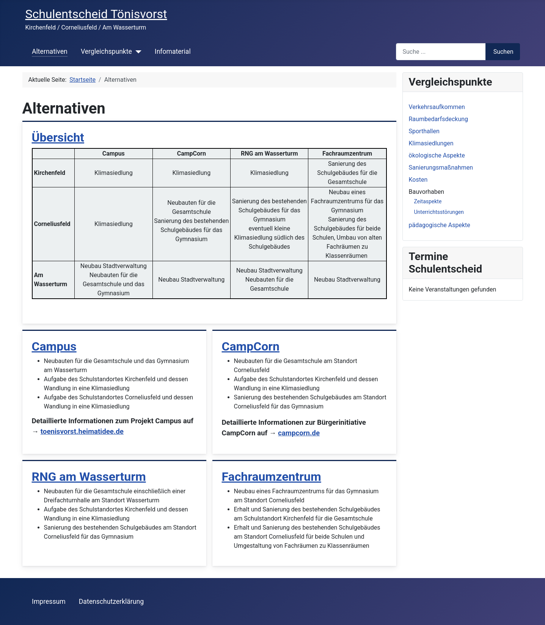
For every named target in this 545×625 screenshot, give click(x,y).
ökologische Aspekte (437, 155)
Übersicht (58, 137)
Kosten (418, 179)
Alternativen (50, 51)
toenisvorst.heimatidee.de (82, 431)
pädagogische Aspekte (439, 225)
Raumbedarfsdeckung (438, 119)
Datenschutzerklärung (111, 601)
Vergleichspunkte (106, 51)
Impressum (49, 601)
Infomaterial (173, 51)
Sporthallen (424, 131)
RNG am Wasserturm (89, 476)
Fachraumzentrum (271, 476)
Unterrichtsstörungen (439, 212)
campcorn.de (299, 433)
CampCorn (251, 346)
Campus (54, 346)
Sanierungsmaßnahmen (441, 167)
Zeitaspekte (428, 201)
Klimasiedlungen (431, 143)
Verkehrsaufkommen (437, 107)
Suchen (503, 51)
